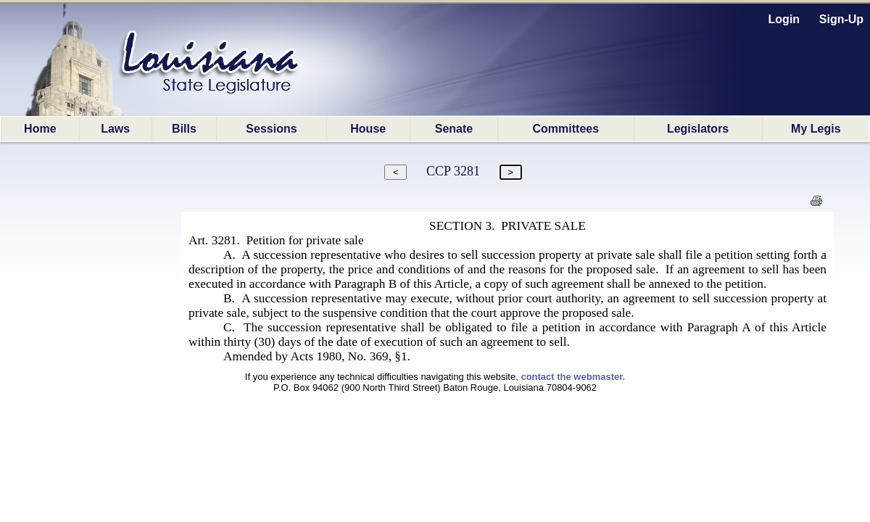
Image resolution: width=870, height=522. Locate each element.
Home (40, 129)
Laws (115, 129)
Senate (454, 129)
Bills (184, 129)
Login (784, 19)
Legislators (698, 129)
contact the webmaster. (573, 376)
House (368, 129)
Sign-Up (841, 19)
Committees (566, 129)
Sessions (271, 129)
